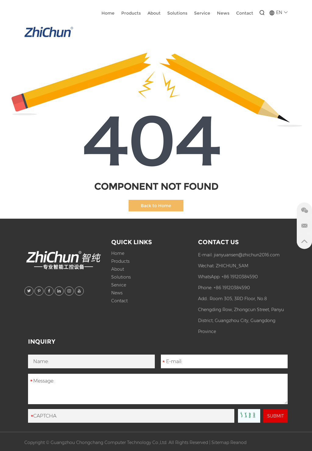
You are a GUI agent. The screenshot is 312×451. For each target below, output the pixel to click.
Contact (244, 13)
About (154, 13)
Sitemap (220, 442)
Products (131, 13)
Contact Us (218, 242)
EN (278, 12)
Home (108, 13)
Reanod (238, 442)
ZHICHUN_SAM (232, 266)
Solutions (177, 13)
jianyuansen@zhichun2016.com (247, 255)
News (223, 13)
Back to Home (156, 205)
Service (202, 13)
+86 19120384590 (240, 276)
